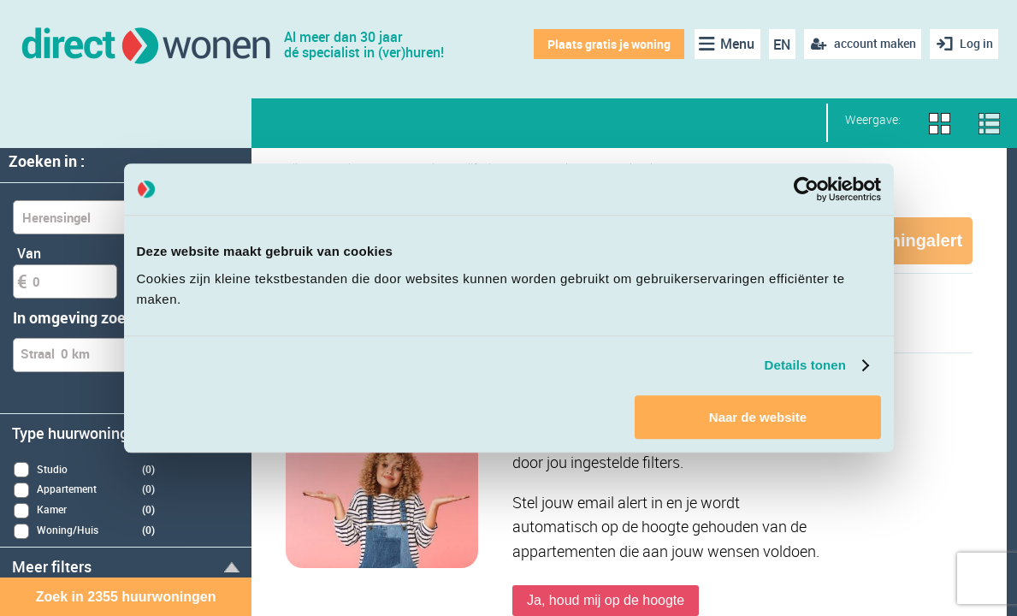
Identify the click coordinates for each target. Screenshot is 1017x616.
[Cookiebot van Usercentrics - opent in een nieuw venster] (806, 189)
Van (29, 253)
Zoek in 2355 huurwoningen (126, 596)
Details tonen (805, 365)
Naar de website (758, 417)
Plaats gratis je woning (605, 44)
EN (779, 44)
